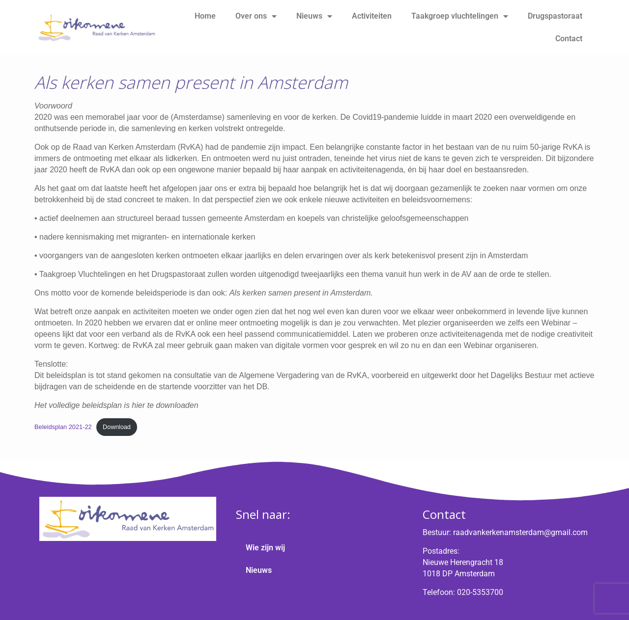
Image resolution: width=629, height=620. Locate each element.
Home (205, 16)
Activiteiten (372, 16)
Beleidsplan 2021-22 (63, 427)
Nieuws (314, 16)
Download (117, 427)
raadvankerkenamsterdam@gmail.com (520, 532)
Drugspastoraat (555, 16)
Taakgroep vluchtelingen (459, 16)
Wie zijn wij (265, 547)
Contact (568, 38)
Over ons (256, 16)
